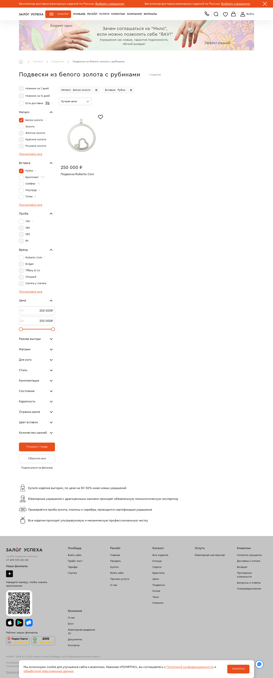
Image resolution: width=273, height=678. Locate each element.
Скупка (72, 573)
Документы (75, 639)
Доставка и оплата (248, 561)
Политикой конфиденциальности (190, 667)
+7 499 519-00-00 (17, 560)
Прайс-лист (75, 561)
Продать (115, 561)
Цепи (155, 579)
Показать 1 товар (37, 446)
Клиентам (118, 14)
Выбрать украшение (110, 3)
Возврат (242, 567)
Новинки (157, 603)
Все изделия (160, 555)
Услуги (104, 14)
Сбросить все (37, 458)
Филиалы (150, 14)
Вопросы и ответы (249, 583)
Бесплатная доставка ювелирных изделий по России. (57, 3)
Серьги (157, 567)
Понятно (238, 669)
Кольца (157, 561)
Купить (114, 567)
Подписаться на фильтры (37, 467)
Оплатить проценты (249, 555)
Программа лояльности (244, 575)
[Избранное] (100, 116)
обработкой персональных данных (48, 671)
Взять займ (75, 555)
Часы (155, 597)
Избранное (225, 14)
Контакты (74, 645)
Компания (134, 14)
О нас (113, 585)
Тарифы (73, 567)
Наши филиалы (17, 566)
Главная (22, 62)
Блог (71, 623)
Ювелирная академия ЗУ (81, 632)
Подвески (58, 61)
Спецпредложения (249, 588)
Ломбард (79, 14)
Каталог (63, 14)
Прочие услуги (119, 579)
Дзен (9, 573)
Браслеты (158, 573)
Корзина (233, 14)
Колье (156, 591)
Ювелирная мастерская (210, 555)
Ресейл (92, 14)
